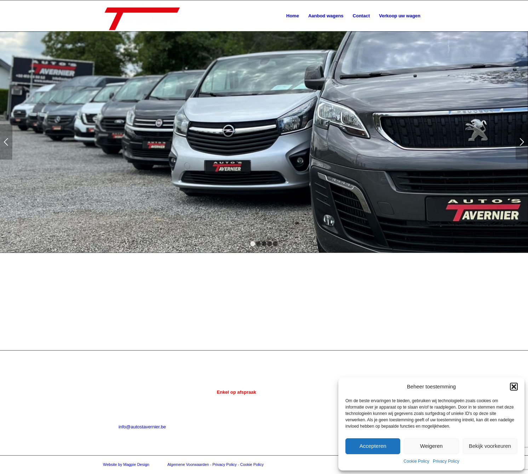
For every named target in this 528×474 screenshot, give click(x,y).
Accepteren (373, 446)
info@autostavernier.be (142, 426)
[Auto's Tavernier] (142, 15)
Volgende (522, 142)
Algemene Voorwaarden (188, 464)
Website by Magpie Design (126, 464)
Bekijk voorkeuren (490, 446)
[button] (513, 386)
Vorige (6, 142)
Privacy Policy (446, 461)
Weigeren (431, 446)
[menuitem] (293, 15)
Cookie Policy (416, 461)
